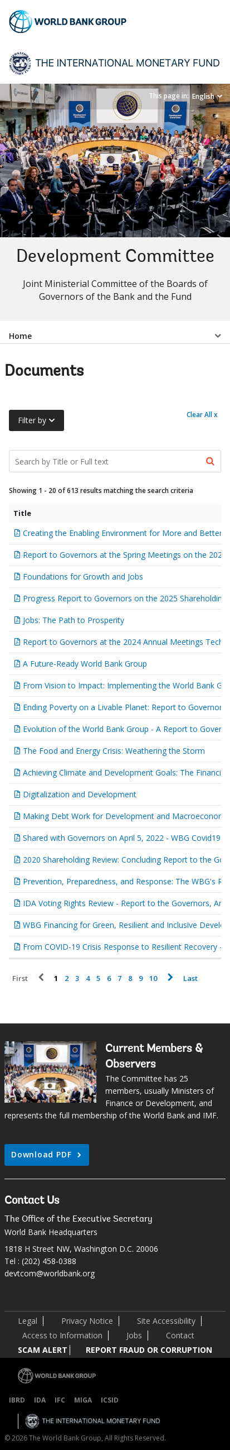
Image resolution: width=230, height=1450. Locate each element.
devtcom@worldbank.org (49, 1273)
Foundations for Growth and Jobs (83, 576)
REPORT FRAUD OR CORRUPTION (149, 1349)
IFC (60, 1400)
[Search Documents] (115, 461)
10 (153, 978)
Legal (27, 1320)
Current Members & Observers (154, 1057)
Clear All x (202, 414)
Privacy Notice (87, 1320)
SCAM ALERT (42, 1349)
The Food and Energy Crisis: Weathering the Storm (114, 750)
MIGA (83, 1400)
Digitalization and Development (79, 794)
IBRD (17, 1400)
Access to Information (62, 1335)
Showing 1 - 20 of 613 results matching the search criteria (101, 490)
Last (190, 978)
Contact (180, 1335)
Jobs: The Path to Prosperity (73, 620)
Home (20, 336)
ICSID (110, 1400)
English (203, 96)
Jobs (134, 1335)
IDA (40, 1400)
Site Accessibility (166, 1320)
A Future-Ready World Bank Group (85, 663)
